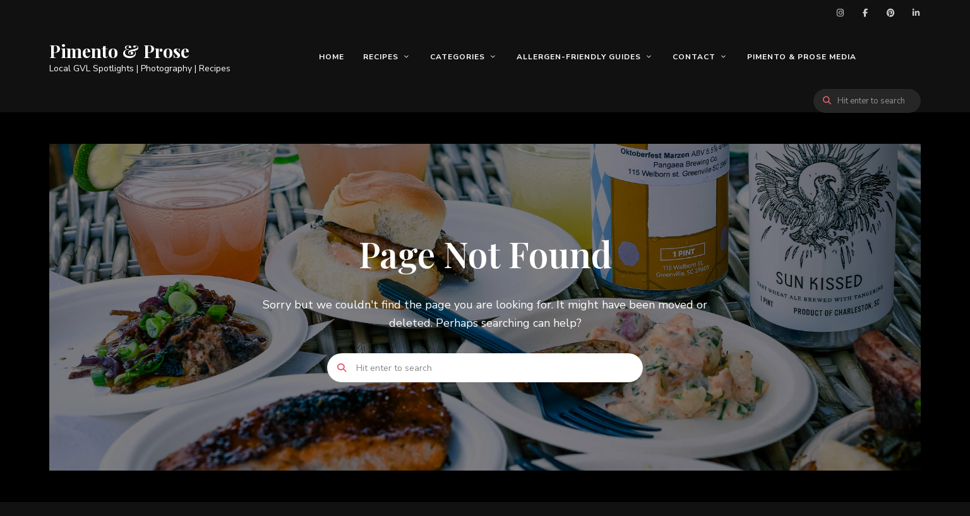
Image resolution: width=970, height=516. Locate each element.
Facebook (865, 12)
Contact (694, 57)
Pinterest (890, 12)
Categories (457, 57)
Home (331, 57)
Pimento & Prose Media (801, 57)
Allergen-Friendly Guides (579, 57)
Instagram (840, 12)
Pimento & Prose (119, 51)
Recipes (380, 57)
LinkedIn (915, 12)
